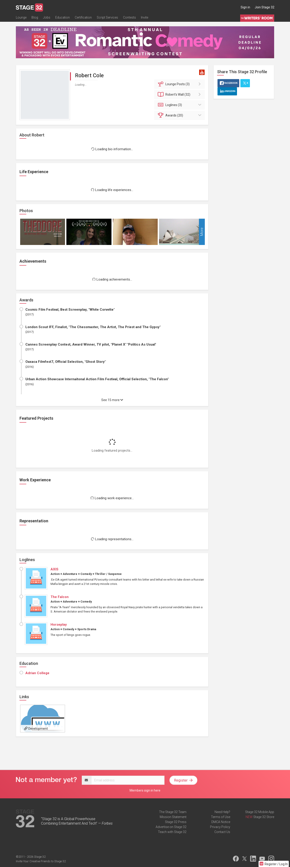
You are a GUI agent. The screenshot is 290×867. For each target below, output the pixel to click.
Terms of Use (220, 817)
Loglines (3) (180, 105)
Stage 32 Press (175, 822)
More (202, 232)
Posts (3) (180, 84)
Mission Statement (173, 817)
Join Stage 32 (264, 7)
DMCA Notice (220, 822)
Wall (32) (180, 94)
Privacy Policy (220, 827)
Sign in (245, 7)
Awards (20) (180, 115)
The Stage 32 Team (172, 812)
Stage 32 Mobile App (259, 812)
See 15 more (112, 400)
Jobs (46, 17)
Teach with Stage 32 (172, 832)
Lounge (21, 17)
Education (62, 17)
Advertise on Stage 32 (171, 827)
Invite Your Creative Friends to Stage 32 (41, 861)
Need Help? (222, 812)
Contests (129, 17)
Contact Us (222, 832)
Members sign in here (145, 790)
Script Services (107, 17)
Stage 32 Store (263, 817)
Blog (34, 17)
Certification (83, 17)
